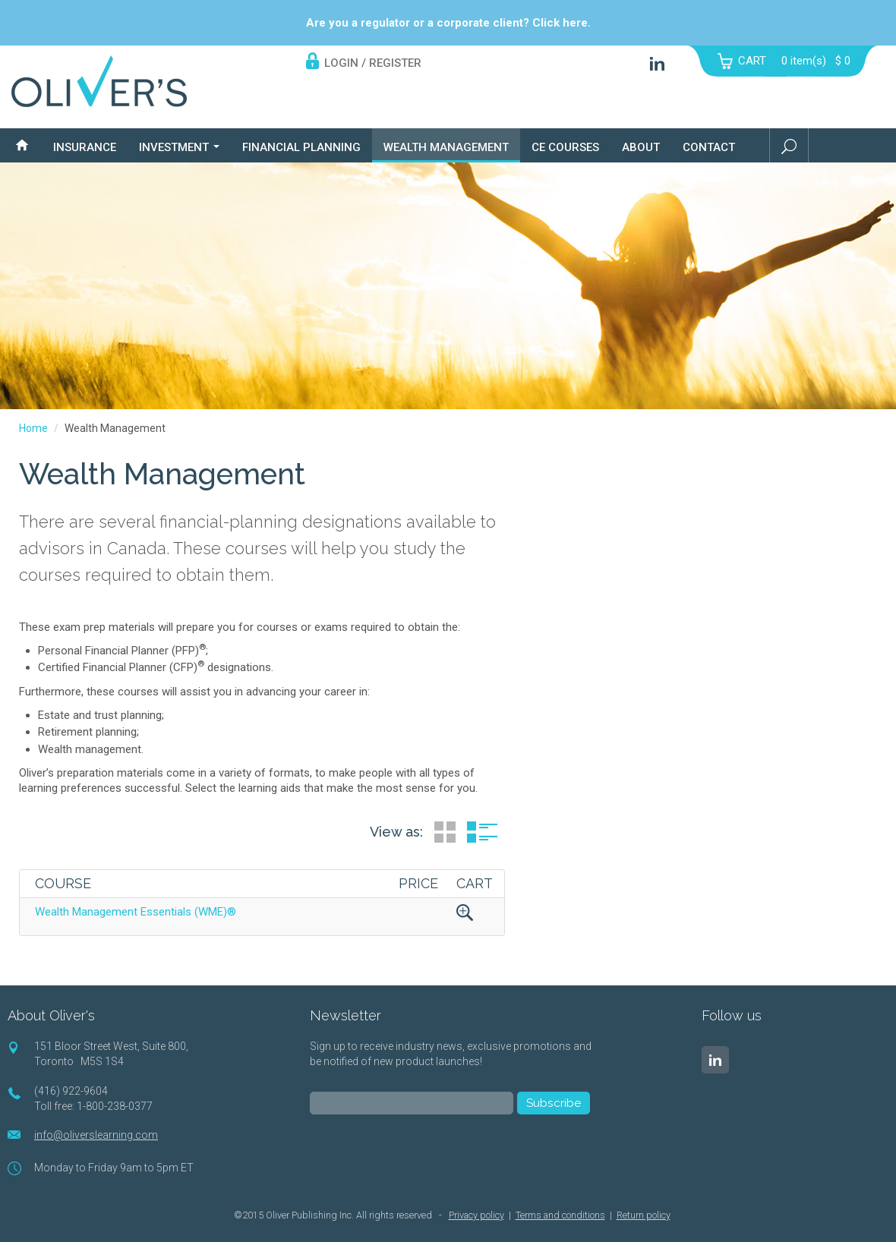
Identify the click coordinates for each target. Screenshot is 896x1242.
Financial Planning (301, 147)
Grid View (445, 832)
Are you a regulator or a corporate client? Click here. (448, 23)
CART (752, 61)
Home (33, 428)
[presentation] (425, 1159)
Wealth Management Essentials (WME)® (135, 912)
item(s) (815, 61)
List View (482, 832)
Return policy (643, 1215)
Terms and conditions (560, 1215)
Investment (179, 147)
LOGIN (341, 63)
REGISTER (395, 63)
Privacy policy (476, 1215)
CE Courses (565, 147)
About (641, 147)
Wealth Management (446, 147)
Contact (709, 147)
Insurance (84, 147)
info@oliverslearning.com (96, 1135)
